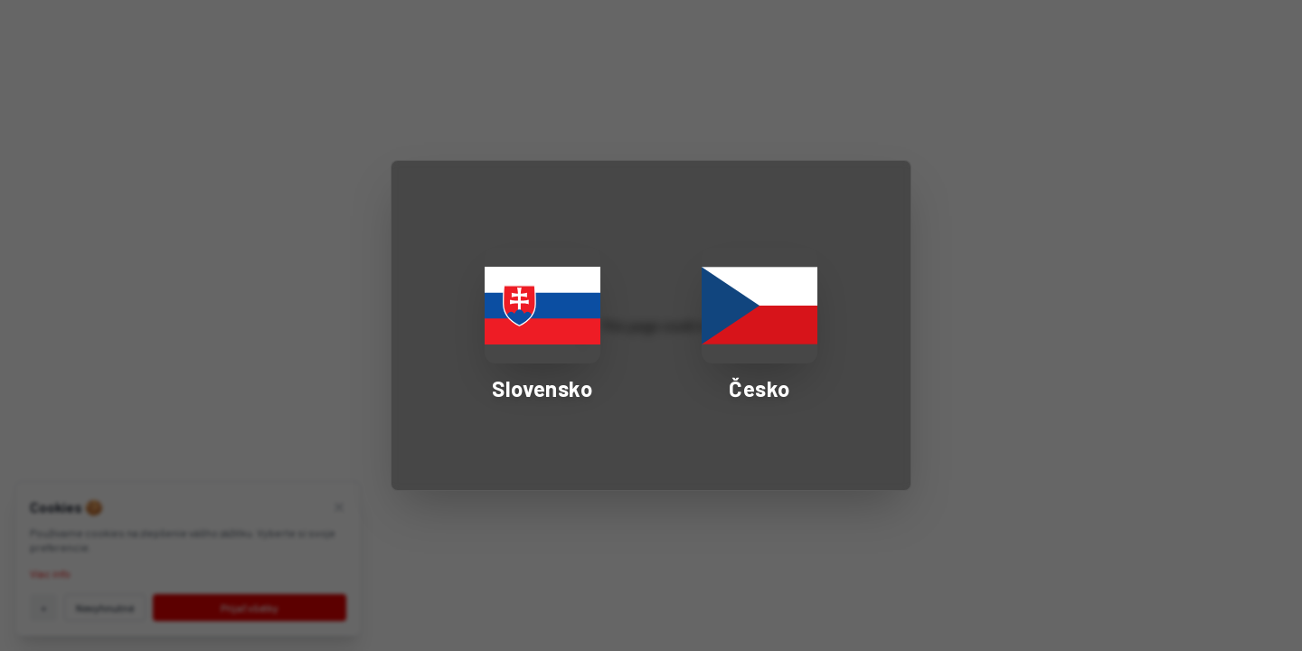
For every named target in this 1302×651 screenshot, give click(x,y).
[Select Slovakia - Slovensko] (542, 325)
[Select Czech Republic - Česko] (759, 325)
